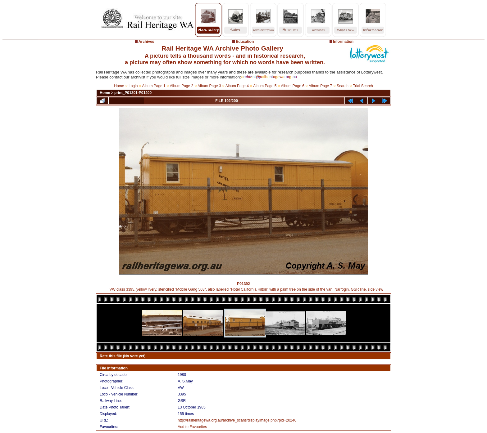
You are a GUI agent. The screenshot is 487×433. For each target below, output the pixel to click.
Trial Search (363, 86)
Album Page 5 (264, 86)
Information (343, 41)
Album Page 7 (320, 86)
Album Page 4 (237, 86)
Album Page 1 (153, 86)
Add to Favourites (192, 427)
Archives (146, 41)
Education (245, 41)
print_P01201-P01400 (133, 93)
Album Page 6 (292, 86)
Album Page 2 (181, 86)
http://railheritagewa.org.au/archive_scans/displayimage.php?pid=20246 (237, 420)
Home (119, 86)
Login (133, 86)
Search (342, 86)
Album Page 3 (209, 86)
